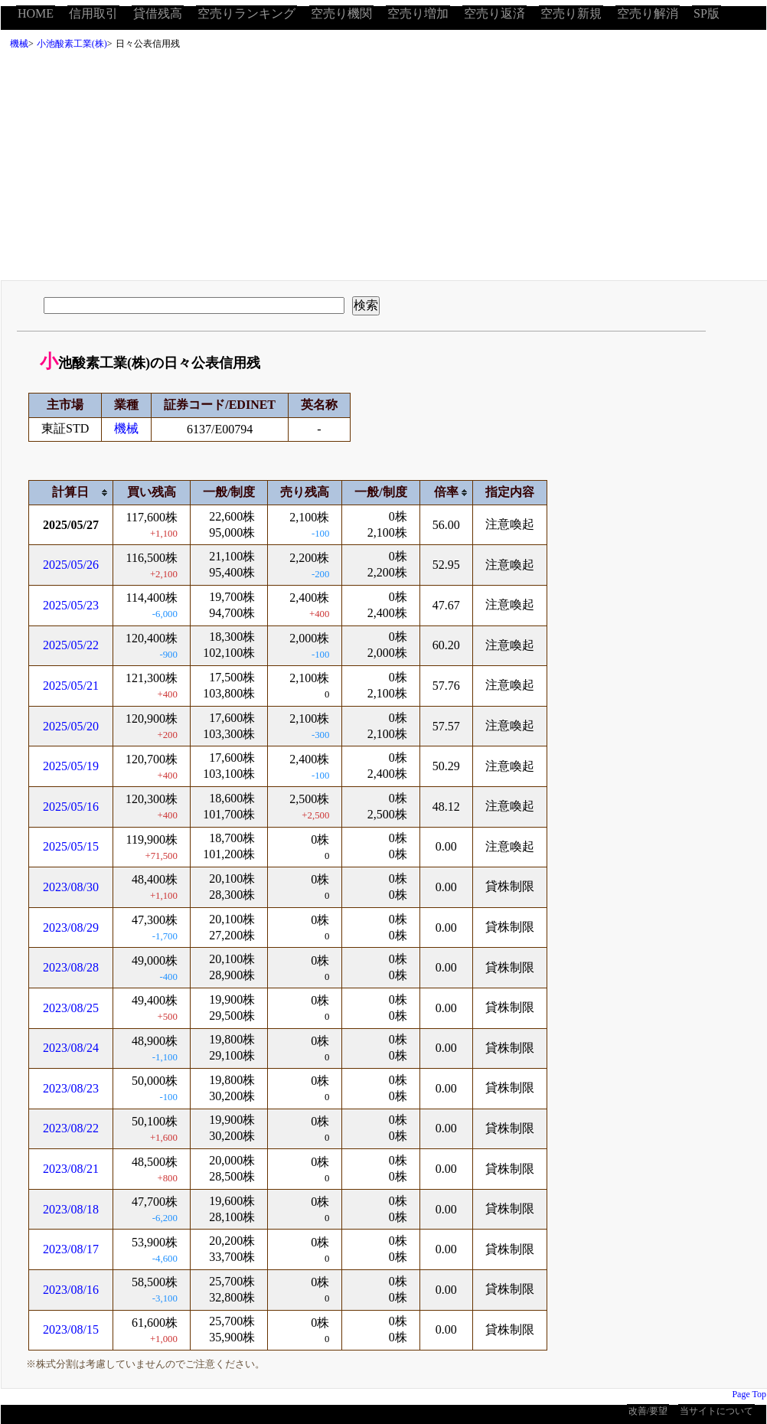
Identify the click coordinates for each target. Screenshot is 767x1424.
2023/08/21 (71, 1168)
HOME (36, 13)
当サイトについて (716, 1411)
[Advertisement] (383, 169)
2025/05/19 (71, 765)
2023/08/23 (71, 1088)
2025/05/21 (71, 685)
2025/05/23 (71, 605)
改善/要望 (647, 1411)
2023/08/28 (71, 967)
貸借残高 (157, 13)
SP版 (707, 13)
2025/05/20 (71, 726)
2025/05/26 (71, 564)
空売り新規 (571, 13)
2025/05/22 (71, 645)
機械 (19, 43)
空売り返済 (494, 13)
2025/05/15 (71, 846)
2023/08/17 (71, 1249)
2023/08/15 (71, 1329)
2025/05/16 (71, 806)
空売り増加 (418, 13)
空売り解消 (647, 13)
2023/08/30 (71, 886)
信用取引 (93, 13)
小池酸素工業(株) (72, 43)
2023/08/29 (71, 927)
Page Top (749, 1394)
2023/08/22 (71, 1128)
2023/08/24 (71, 1047)
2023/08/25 (71, 1007)
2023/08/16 (71, 1289)
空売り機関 (341, 13)
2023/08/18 (71, 1209)
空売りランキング (246, 13)
